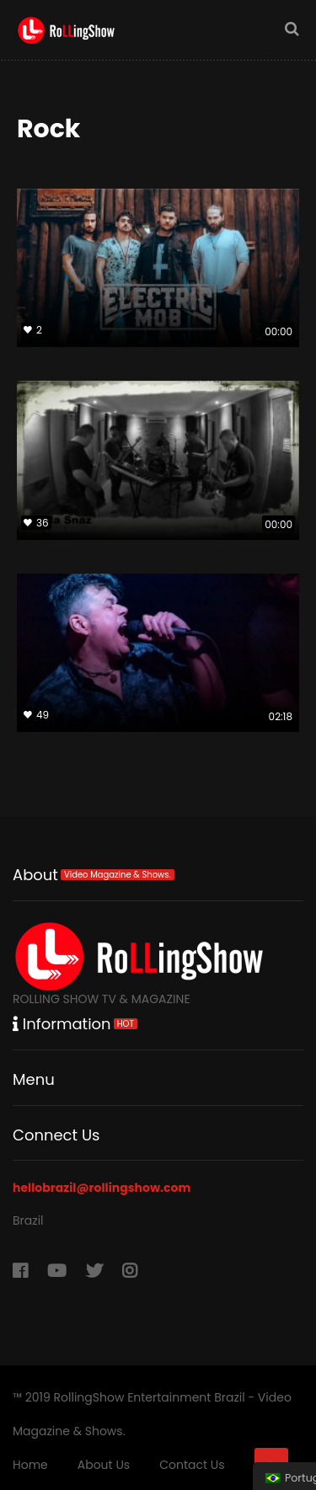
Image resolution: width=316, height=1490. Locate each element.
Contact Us (191, 1464)
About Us (104, 1464)
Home (30, 1464)
